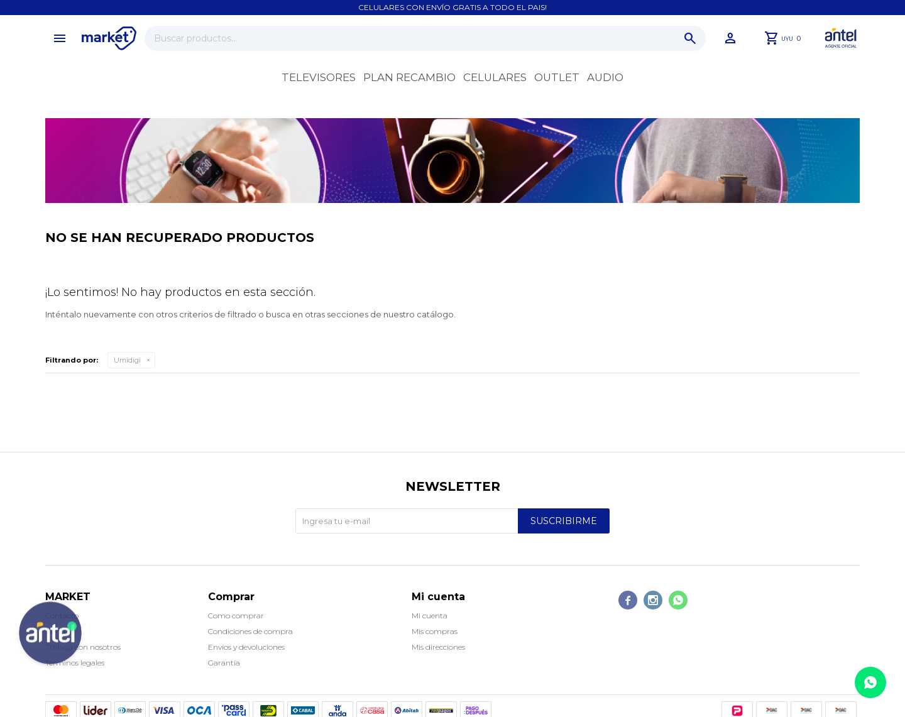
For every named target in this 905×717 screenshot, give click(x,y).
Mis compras (435, 631)
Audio (605, 77)
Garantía (224, 662)
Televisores (319, 77)
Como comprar (236, 615)
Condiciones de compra (250, 631)
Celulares (495, 77)
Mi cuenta (429, 615)
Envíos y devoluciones (246, 647)
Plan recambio (409, 77)
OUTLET (556, 77)
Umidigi (127, 360)
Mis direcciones (438, 647)
